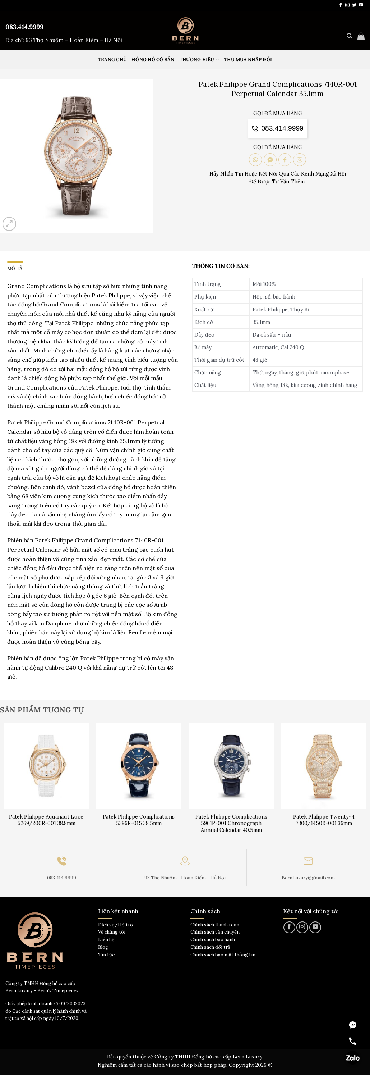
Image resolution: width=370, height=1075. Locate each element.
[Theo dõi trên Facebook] (340, 5)
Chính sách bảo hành (212, 940)
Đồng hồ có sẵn (153, 59)
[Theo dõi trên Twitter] (354, 5)
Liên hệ (106, 940)
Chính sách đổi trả (210, 947)
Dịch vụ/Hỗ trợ (115, 925)
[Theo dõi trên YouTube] (361, 5)
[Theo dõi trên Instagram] (347, 5)
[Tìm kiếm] (349, 36)
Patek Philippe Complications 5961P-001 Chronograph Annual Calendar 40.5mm (231, 823)
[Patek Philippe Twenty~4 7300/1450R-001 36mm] (323, 766)
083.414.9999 (24, 27)
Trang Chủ (112, 59)
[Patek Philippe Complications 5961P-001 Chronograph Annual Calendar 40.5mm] (231, 766)
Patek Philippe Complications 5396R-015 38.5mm (139, 820)
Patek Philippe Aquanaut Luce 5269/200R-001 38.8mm (46, 820)
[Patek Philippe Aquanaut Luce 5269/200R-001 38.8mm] (46, 766)
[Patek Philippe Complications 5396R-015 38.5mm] (138, 766)
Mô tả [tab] (15, 268)
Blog (103, 947)
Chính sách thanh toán (214, 925)
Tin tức (106, 955)
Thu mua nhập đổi (248, 59)
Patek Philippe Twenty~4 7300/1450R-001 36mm (324, 820)
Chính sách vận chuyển (215, 932)
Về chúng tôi (111, 932)
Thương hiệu (199, 59)
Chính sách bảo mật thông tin (222, 955)
